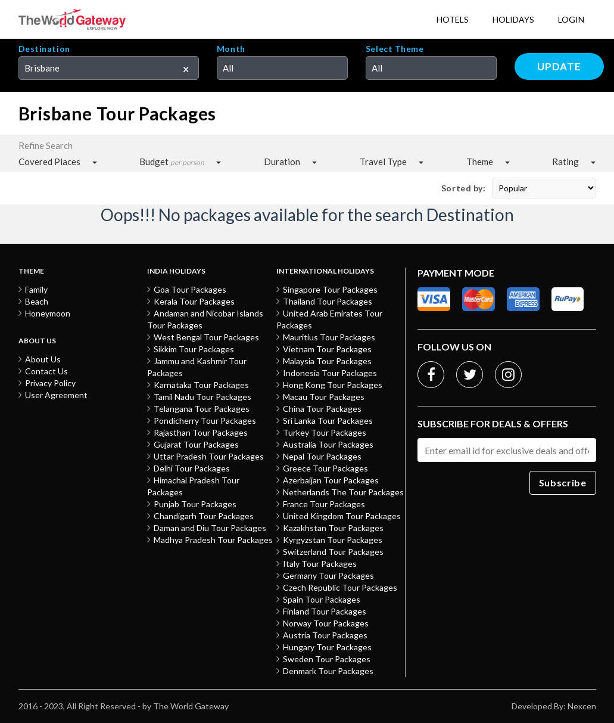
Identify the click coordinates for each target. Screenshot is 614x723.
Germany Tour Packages (328, 575)
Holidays (513, 19)
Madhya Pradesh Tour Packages (213, 540)
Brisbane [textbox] (42, 68)
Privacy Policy (50, 383)
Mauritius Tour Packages (329, 337)
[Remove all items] (181, 67)
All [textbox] (228, 68)
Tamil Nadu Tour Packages (202, 397)
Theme (479, 161)
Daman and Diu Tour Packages (210, 528)
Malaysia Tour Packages (327, 361)
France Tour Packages (324, 504)
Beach (36, 301)
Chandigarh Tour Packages (204, 516)
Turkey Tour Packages (324, 432)
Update (559, 66)
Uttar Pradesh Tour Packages (209, 456)
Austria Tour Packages (325, 635)
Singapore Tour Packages (330, 289)
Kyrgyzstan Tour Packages (332, 540)
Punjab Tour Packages (195, 504)
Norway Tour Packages (326, 623)
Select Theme (395, 49)
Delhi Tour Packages (192, 468)
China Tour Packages (322, 409)
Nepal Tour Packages (322, 456)
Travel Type (383, 161)
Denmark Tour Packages (328, 671)
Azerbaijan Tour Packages (331, 480)
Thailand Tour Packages (327, 301)
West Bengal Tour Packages (206, 337)
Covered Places (49, 161)
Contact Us (46, 371)
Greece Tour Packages (325, 468)
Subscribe (563, 482)
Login (571, 19)
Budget (171, 162)
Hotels (453, 19)
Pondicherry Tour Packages (205, 420)
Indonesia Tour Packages (330, 373)
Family (36, 289)
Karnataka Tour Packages (201, 385)
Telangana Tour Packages (202, 409)
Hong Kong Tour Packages (332, 385)
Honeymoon (47, 313)
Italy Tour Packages (320, 563)
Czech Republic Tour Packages (340, 587)
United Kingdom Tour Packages (342, 516)
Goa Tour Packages (190, 289)
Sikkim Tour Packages (194, 349)
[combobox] (108, 68)
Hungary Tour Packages (327, 647)
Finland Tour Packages (324, 611)
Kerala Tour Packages (194, 301)
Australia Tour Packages (328, 444)
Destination (44, 49)
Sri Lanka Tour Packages (328, 420)
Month (231, 49)
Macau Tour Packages (323, 397)
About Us (43, 359)
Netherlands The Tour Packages (343, 492)
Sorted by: (463, 188)
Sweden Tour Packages (326, 659)
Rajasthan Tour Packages (201, 432)
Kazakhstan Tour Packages (333, 528)
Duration (282, 161)
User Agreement (56, 395)
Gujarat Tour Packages (196, 444)
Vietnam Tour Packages (327, 349)
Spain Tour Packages (321, 599)
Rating (565, 161)
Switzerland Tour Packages (333, 552)
